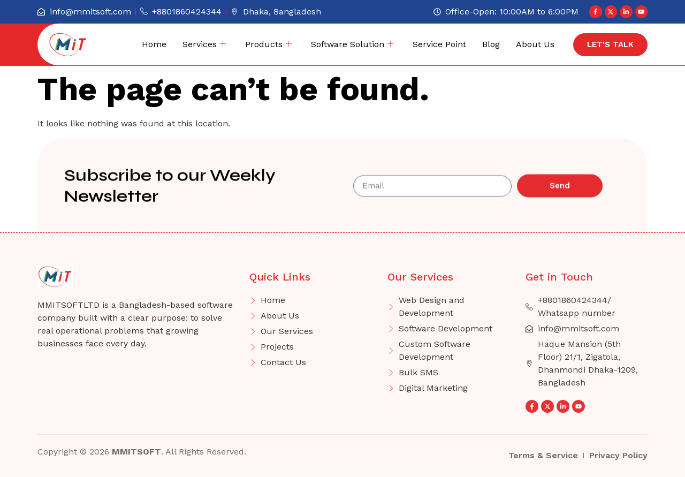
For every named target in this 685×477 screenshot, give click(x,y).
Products (268, 44)
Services (204, 44)
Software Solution (352, 44)
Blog (491, 44)
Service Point (439, 44)
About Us (535, 44)
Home (154, 44)
